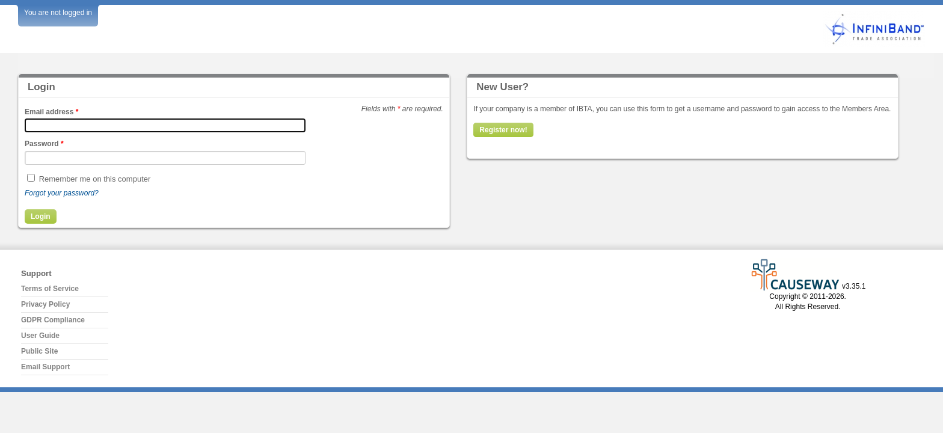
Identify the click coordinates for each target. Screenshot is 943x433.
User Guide (40, 335)
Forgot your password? (62, 193)
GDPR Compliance (53, 320)
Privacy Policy (45, 304)
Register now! (503, 130)
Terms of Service (50, 288)
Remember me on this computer (95, 178)
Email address (51, 112)
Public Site (39, 351)
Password (44, 144)
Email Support (45, 367)
